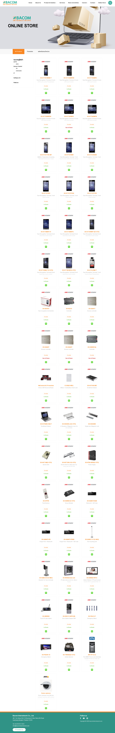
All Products (18, 51)
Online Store (102, 3)
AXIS (16, 64)
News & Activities (73, 3)
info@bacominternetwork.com (21, 726)
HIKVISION (17, 71)
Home (30, 3)
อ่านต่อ (46, 86)
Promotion (30, 51)
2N (15, 68)
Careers (84, 3)
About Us (38, 3)
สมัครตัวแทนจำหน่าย (43, 51)
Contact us (19, 729)
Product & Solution (50, 3)
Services (62, 3)
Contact (92, 3)
